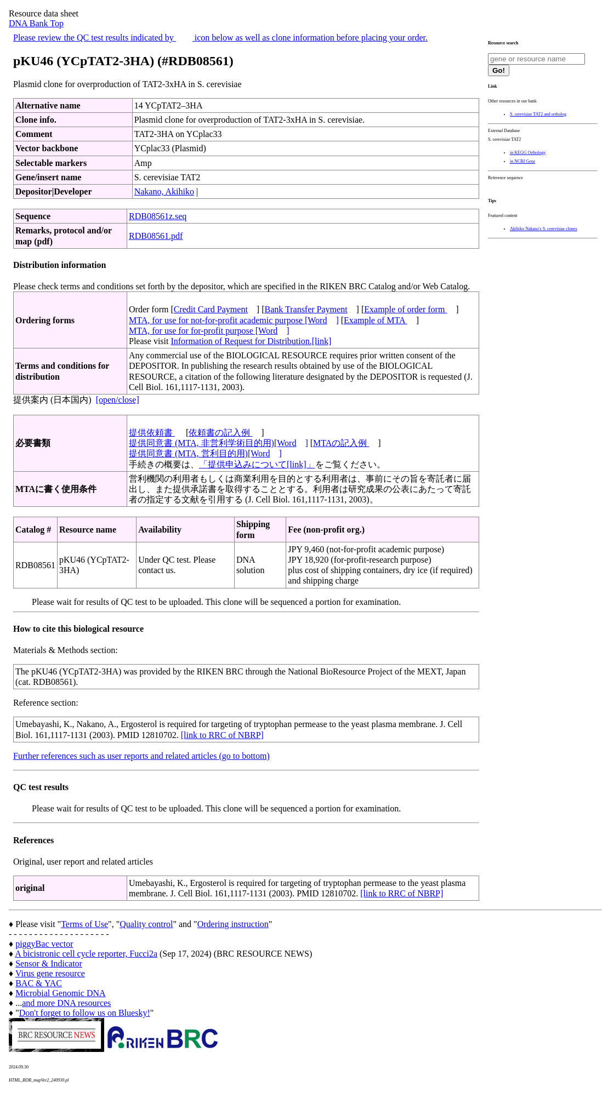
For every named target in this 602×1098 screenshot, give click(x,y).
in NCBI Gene (522, 161)
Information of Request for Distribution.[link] (251, 341)
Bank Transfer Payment (306, 309)
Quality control (146, 924)
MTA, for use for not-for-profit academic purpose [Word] (234, 320)
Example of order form (405, 309)
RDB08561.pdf (156, 236)
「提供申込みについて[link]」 (257, 464)
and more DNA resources (66, 1003)
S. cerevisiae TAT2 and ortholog (538, 114)
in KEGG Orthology (528, 152)
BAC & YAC (38, 983)
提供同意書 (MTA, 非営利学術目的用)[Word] (218, 443)
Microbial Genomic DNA (60, 993)
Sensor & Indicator (48, 963)
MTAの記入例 (341, 443)
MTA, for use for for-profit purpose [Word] (209, 330)
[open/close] (117, 399)
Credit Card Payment (211, 309)
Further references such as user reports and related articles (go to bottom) (141, 755)
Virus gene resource (50, 973)
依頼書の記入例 (220, 432)
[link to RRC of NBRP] (222, 735)
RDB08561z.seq (157, 216)
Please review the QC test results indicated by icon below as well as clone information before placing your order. (220, 37)
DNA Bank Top (36, 23)
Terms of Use (84, 924)
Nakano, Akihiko (164, 191)
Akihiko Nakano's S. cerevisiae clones (543, 228)
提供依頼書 (152, 432)
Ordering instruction (233, 924)
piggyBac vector (44, 943)
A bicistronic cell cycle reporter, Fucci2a (86, 953)
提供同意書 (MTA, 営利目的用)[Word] (205, 453)
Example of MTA (375, 320)
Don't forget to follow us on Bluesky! (84, 1012)
